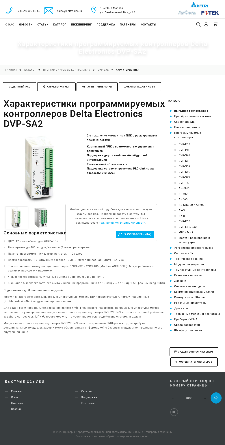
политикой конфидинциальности (122, 222)
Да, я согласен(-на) (134, 234)
